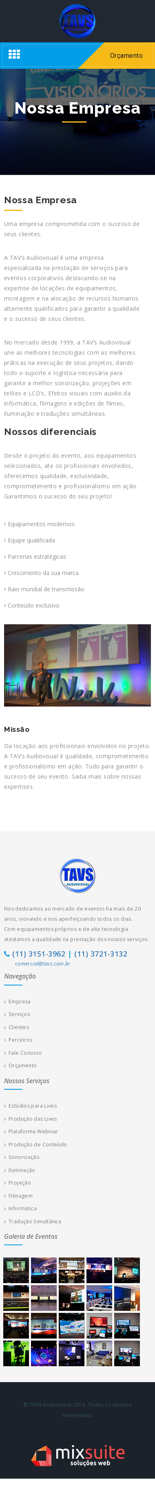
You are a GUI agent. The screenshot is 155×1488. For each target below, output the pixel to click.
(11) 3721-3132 (100, 954)
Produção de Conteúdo (35, 1144)
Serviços (17, 1014)
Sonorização (22, 1157)
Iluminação (19, 1170)
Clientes (16, 1027)
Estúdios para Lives (30, 1105)
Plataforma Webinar (31, 1131)
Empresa (17, 1001)
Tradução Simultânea (32, 1221)
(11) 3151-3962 (38, 954)
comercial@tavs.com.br (43, 963)
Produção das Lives (30, 1118)
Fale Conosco (23, 1052)
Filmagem (18, 1195)
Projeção (17, 1182)
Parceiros (18, 1039)
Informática (20, 1208)
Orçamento (20, 1065)
